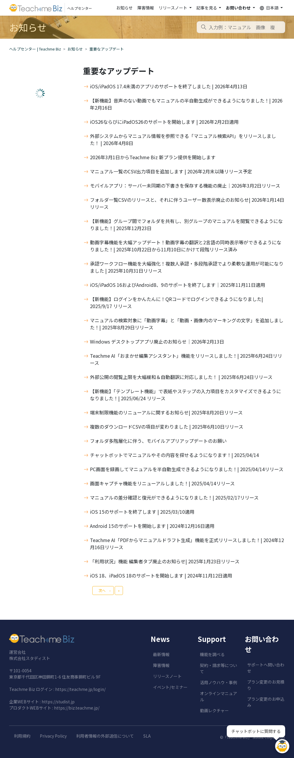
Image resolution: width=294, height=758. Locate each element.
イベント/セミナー (170, 687)
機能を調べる (212, 654)
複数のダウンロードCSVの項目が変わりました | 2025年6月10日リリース (166, 426)
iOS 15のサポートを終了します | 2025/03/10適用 (142, 511)
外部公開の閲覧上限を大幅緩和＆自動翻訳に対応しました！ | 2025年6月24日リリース (181, 376)
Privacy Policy (53, 736)
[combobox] (241, 27)
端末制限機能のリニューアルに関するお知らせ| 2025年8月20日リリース (166, 412)
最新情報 (161, 654)
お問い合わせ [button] (239, 8)
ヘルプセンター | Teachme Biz (35, 49)
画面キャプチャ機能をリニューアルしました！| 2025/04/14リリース (162, 483)
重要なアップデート (106, 49)
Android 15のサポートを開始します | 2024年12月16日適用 (152, 525)
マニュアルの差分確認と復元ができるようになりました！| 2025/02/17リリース (174, 497)
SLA (147, 736)
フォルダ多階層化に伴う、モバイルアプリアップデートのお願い (158, 440)
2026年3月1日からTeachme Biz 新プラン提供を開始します (153, 157)
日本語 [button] (269, 8)
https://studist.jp (58, 702)
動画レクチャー (214, 710)
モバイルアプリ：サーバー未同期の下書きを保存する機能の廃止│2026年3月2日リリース (185, 185)
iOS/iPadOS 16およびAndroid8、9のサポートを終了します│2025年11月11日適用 (177, 284)
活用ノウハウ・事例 (218, 682)
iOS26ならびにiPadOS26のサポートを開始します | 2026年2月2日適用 (164, 121)
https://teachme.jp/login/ (80, 689)
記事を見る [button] (207, 8)
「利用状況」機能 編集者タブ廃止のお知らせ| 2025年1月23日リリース (164, 561)
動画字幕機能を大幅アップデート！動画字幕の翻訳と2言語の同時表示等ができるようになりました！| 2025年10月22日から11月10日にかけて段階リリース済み (185, 246)
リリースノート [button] (173, 8)
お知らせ (124, 8)
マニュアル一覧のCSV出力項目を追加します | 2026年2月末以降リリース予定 (171, 171)
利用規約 (22, 736)
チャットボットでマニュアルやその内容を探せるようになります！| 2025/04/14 (174, 454)
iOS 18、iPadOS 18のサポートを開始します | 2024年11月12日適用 (161, 575)
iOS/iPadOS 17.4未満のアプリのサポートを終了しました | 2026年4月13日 (168, 86)
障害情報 (145, 8)
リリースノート (167, 676)
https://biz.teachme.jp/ (76, 708)
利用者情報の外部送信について (105, 736)
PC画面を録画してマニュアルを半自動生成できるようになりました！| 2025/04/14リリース (186, 469)
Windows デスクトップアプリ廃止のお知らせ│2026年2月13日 (157, 341)
